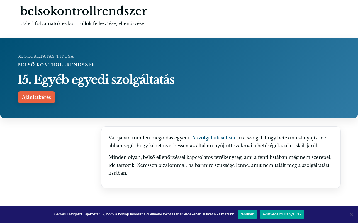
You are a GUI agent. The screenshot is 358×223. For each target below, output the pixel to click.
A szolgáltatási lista (213, 138)
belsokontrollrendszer (83, 11)
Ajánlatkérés (36, 97)
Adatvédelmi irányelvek (282, 214)
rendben (247, 214)
